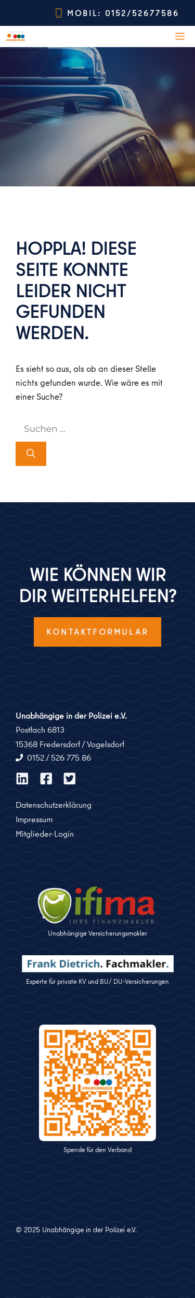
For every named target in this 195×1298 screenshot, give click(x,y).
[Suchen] (31, 454)
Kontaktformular (97, 631)
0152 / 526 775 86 (59, 757)
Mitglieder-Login (45, 833)
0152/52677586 (142, 13)
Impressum (34, 819)
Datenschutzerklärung (54, 804)
